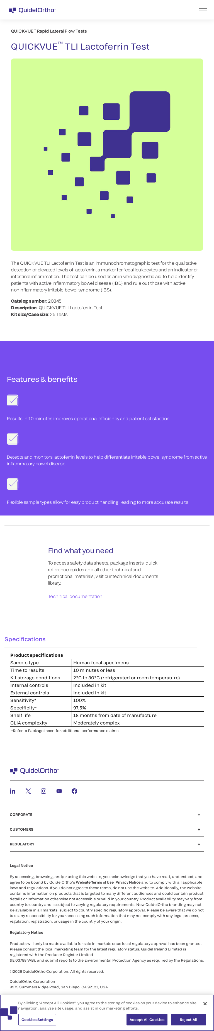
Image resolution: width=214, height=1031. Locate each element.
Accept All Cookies (147, 1022)
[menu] (141, 10)
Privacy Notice (127, 882)
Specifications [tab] (24, 639)
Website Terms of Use (94, 882)
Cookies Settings (37, 1022)
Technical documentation (75, 596)
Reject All (188, 1022)
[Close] (205, 1007)
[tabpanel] (107, 692)
